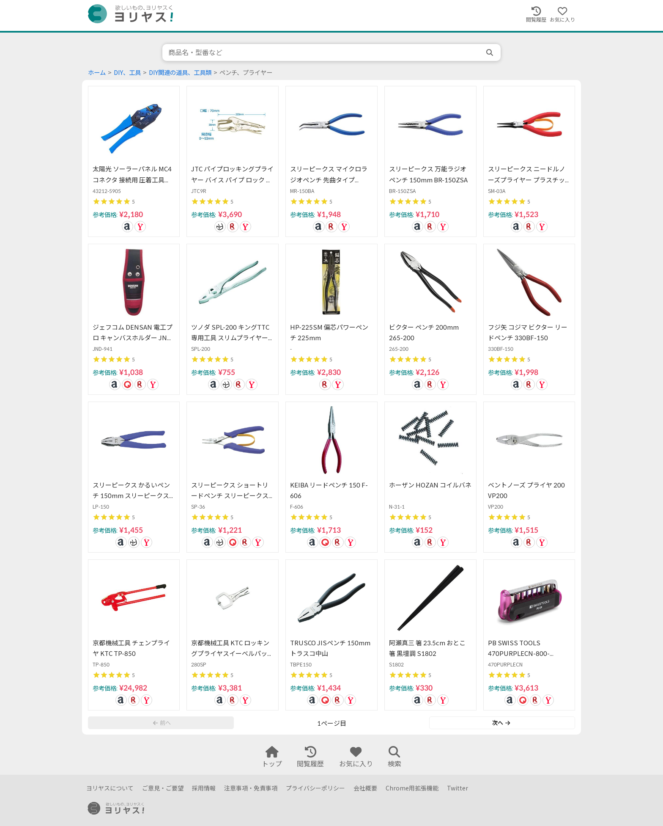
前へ (162, 722)
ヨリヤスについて (110, 788)
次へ (501, 722)
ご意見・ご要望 (163, 788)
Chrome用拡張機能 (412, 788)
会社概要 (365, 788)
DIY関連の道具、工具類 (180, 72)
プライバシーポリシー (315, 788)
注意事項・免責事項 (250, 788)
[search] (490, 52)
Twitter (457, 788)
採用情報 (204, 788)
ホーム (97, 72)
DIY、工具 (127, 72)
